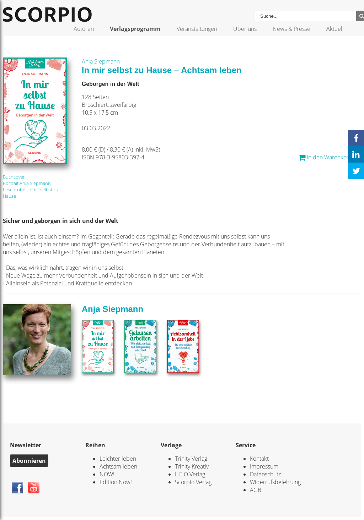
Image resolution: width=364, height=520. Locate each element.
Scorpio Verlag (193, 482)
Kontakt (259, 458)
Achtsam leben (118, 466)
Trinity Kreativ (192, 466)
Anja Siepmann (101, 61)
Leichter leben (118, 458)
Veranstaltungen (197, 29)
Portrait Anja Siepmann (27, 183)
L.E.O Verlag (190, 474)
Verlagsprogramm (135, 29)
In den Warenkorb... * (329, 157)
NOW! (107, 474)
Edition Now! (116, 482)
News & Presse (291, 29)
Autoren (84, 29)
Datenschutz (265, 474)
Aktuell (335, 29)
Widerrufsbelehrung (275, 482)
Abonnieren (29, 461)
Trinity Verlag (191, 458)
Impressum (264, 466)
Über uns (245, 29)
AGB (255, 490)
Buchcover (14, 177)
